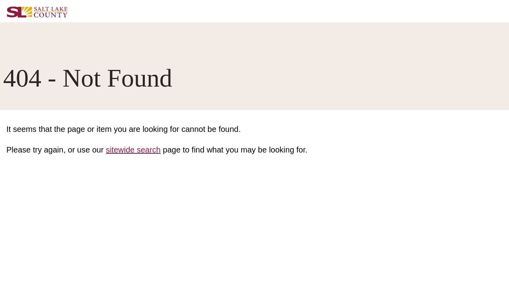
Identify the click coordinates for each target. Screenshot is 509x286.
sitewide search (133, 149)
